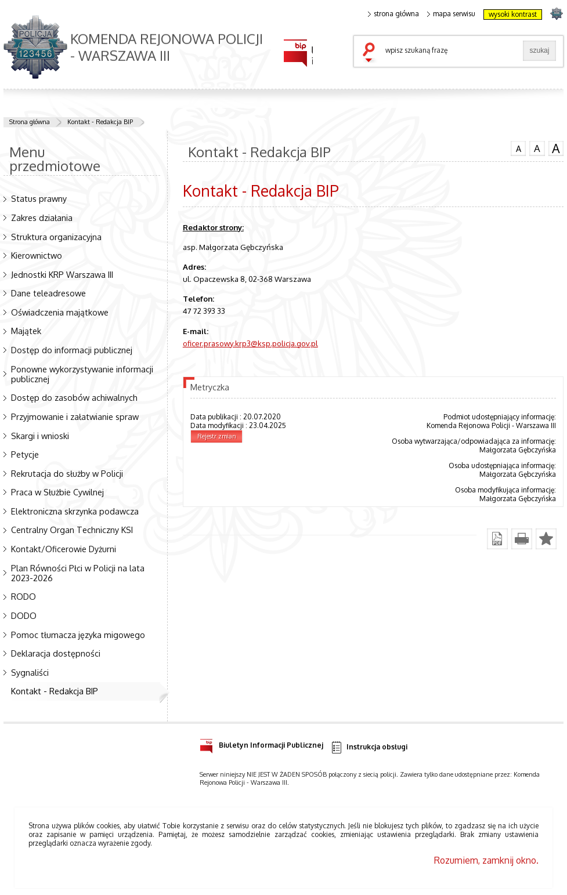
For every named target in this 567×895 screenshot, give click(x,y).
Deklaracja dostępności (55, 653)
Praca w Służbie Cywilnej (57, 492)
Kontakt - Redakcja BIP (100, 122)
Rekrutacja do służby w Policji (67, 473)
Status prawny (39, 198)
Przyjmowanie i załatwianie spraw (75, 416)
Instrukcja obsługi (368, 747)
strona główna (393, 13)
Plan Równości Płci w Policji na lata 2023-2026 (78, 573)
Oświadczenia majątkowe (60, 312)
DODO (24, 615)
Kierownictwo (36, 255)
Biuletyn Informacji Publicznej (261, 743)
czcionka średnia (536, 148)
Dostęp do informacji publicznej (71, 350)
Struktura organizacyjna (56, 236)
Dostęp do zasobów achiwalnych (74, 397)
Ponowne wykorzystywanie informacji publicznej (82, 374)
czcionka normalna (518, 147)
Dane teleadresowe (48, 293)
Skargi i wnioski (40, 435)
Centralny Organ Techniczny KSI (72, 529)
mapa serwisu (451, 13)
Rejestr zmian (216, 436)
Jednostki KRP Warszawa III (62, 274)
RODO (23, 596)
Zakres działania (42, 217)
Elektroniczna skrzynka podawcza (75, 511)
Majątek (26, 330)
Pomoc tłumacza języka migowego (78, 634)
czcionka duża (556, 148)
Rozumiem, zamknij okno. (486, 860)
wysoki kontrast (513, 14)
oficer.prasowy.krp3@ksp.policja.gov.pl (250, 343)
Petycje (25, 454)
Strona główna (29, 122)
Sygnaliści (30, 672)
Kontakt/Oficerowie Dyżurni (63, 548)
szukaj (371, 53)
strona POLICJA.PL (556, 13)
